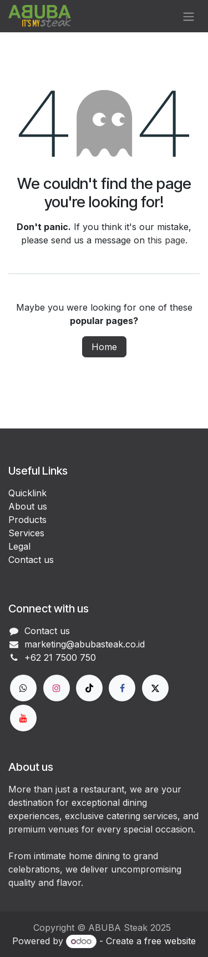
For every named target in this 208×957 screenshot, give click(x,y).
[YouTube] (23, 718)
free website (170, 940)
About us (27, 506)
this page (166, 240)
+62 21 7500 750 (60, 657)
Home (104, 346)
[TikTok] (89, 688)
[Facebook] (122, 688)
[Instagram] (56, 688)
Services (26, 533)
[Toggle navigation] (188, 16)
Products (27, 519)
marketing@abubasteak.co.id (84, 644)
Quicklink (27, 493)
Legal (19, 546)
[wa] (23, 688)
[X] (155, 688)
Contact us (31, 559)
